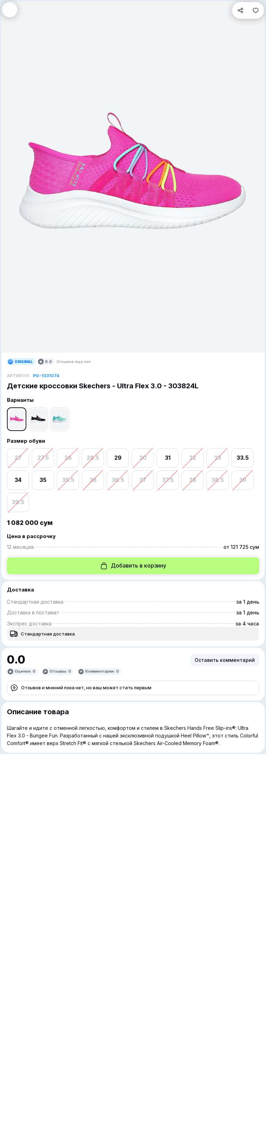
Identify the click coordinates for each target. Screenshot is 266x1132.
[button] (9, 9)
